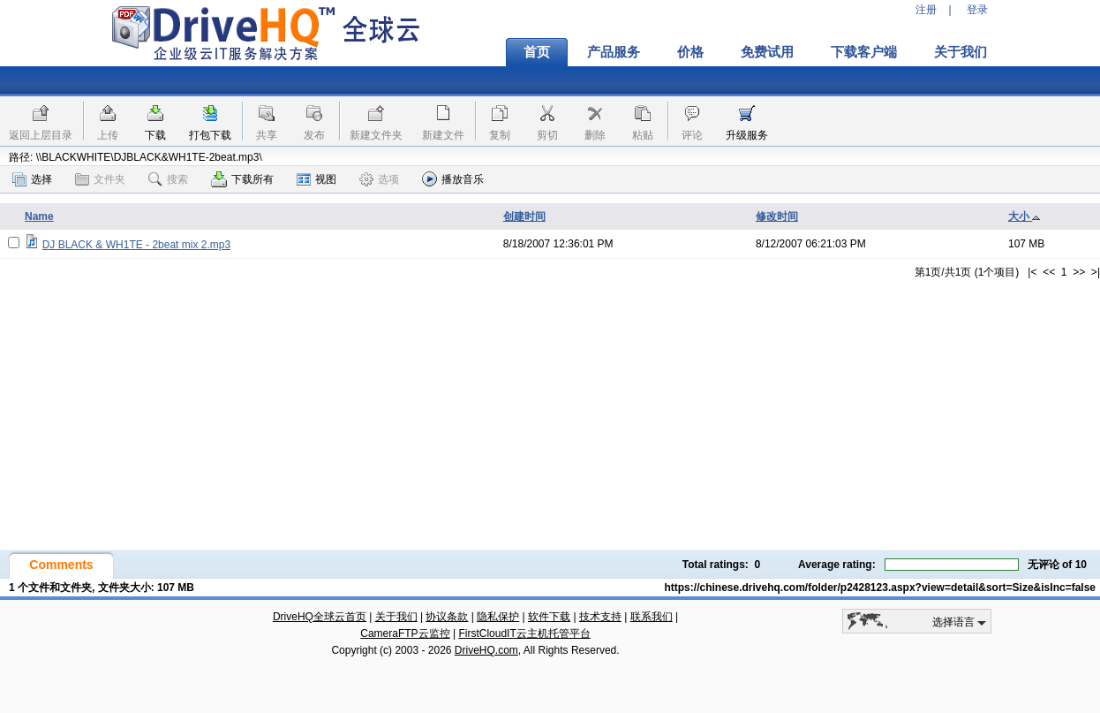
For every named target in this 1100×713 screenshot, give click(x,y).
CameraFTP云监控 (404, 633)
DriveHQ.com (486, 650)
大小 (1024, 216)
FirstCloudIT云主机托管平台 (524, 633)
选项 (379, 179)
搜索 (168, 179)
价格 (690, 52)
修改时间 (777, 216)
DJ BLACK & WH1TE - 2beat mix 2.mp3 (136, 245)
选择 (32, 179)
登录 (977, 10)
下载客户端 (864, 52)
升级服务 (747, 135)
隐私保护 (498, 617)
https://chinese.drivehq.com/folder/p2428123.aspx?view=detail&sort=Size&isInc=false (880, 587)
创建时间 (524, 216)
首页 (537, 52)
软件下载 (549, 617)
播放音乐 (453, 178)
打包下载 (210, 135)
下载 (155, 135)
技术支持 (600, 617)
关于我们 (960, 52)
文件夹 (100, 179)
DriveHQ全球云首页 (319, 617)
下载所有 (242, 179)
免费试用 (767, 52)
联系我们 (651, 617)
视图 (316, 179)
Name (39, 216)
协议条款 (447, 617)
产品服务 (613, 52)
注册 (926, 10)
